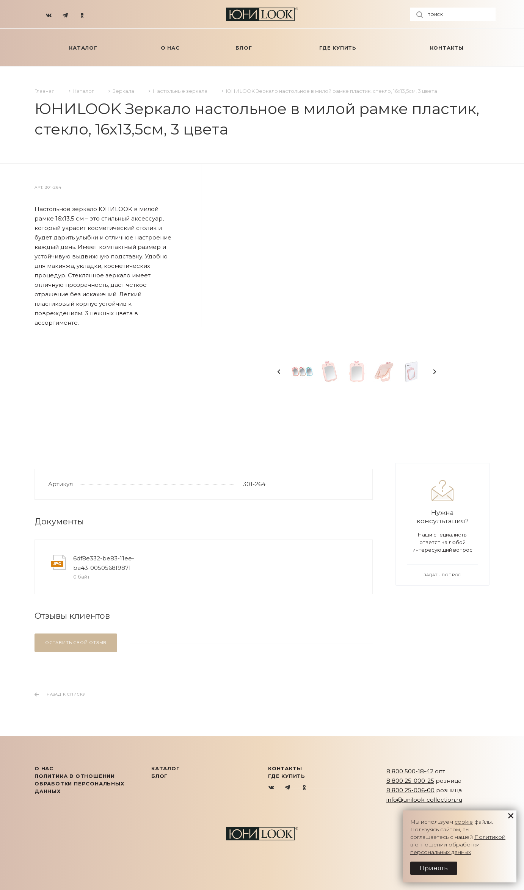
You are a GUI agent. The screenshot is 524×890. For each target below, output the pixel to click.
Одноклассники (304, 788)
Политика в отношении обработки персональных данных (79, 783)
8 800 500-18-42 (409, 771)
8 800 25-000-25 (410, 780)
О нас (44, 768)
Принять (434, 868)
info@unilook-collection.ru (424, 799)
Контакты (285, 768)
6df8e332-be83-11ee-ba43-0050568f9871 (103, 563)
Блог (159, 776)
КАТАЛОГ (165, 768)
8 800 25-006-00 (410, 790)
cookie (464, 821)
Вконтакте (272, 788)
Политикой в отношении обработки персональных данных (457, 845)
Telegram (288, 788)
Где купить (286, 776)
